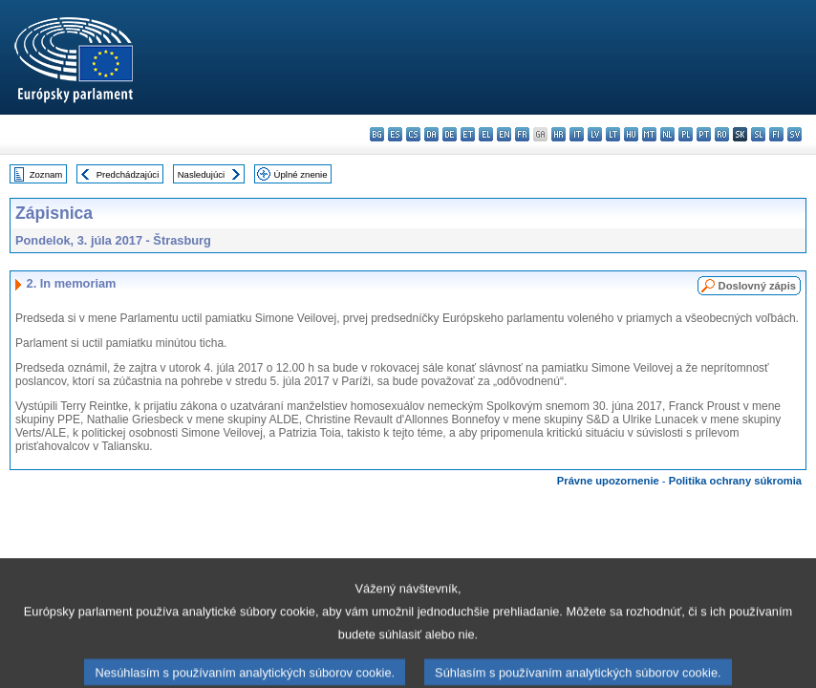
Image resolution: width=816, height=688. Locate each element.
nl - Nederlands (667, 134)
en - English (504, 134)
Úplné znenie (301, 174)
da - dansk (431, 134)
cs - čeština (413, 134)
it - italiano (576, 134)
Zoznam (46, 174)
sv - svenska (794, 134)
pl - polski (685, 134)
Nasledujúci (201, 174)
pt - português (704, 134)
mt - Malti (649, 134)
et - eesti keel (468, 134)
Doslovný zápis (757, 285)
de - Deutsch (449, 134)
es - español (395, 134)
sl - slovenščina (758, 134)
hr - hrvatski (558, 134)
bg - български (377, 134)
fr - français (522, 134)
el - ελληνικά (486, 134)
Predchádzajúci (128, 174)
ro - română (722, 134)
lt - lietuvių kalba (613, 134)
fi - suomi (776, 134)
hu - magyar (631, 134)
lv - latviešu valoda (595, 134)
